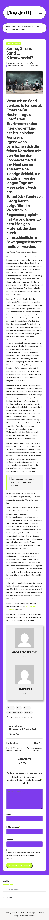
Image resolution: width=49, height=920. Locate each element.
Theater (26, 708)
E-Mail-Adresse (13, 827)
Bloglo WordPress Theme (24, 915)
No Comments (31, 66)
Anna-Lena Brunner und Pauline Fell (22, 728)
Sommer (10, 708)
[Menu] (40, 12)
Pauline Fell (24, 689)
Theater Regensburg (14, 712)
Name (9, 814)
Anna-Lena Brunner (24, 652)
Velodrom (28, 712)
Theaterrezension (13, 44)
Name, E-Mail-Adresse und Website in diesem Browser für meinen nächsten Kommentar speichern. (23, 855)
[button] (15, 734)
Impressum (7, 897)
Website (9, 839)
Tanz (18, 708)
